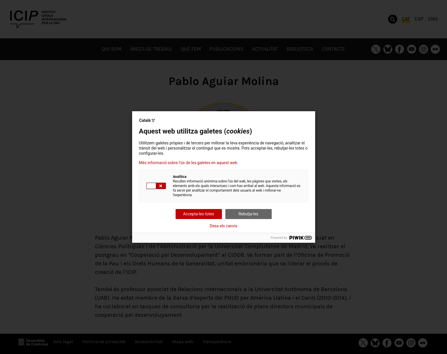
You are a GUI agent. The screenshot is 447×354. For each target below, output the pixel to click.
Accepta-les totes (198, 214)
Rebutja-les (248, 214)
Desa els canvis (223, 226)
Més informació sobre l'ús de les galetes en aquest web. (188, 162)
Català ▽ (147, 120)
